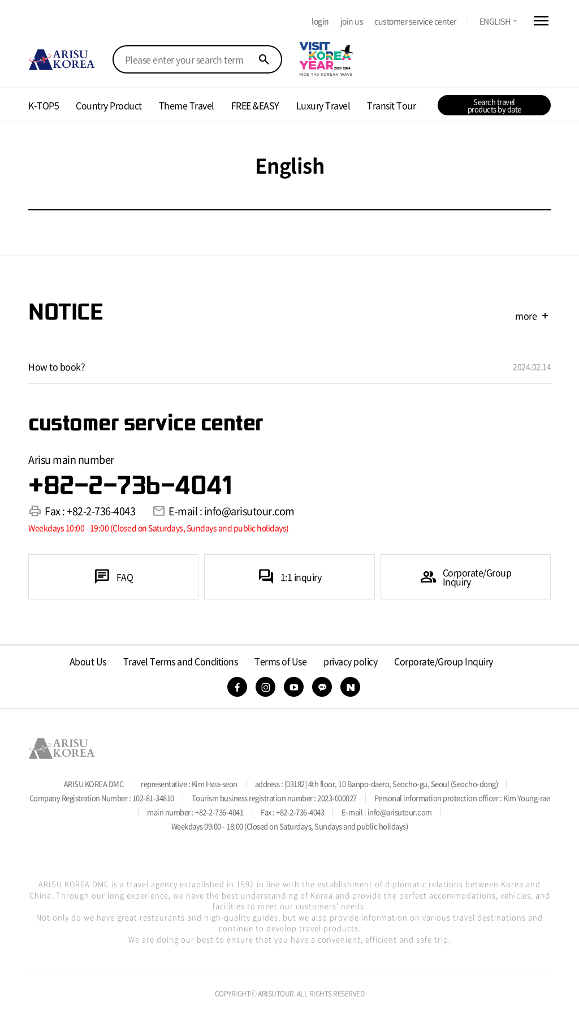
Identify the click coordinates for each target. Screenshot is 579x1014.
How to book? (56, 366)
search (264, 59)
